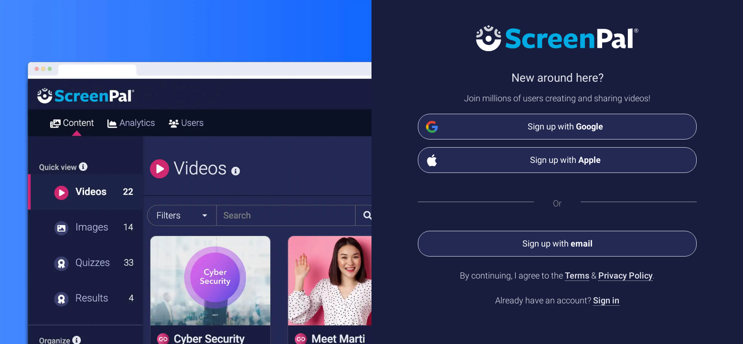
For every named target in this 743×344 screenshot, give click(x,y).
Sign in (606, 300)
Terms (577, 275)
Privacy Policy (625, 275)
